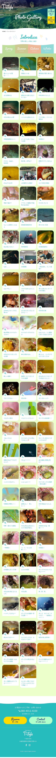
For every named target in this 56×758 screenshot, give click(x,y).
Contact (41, 720)
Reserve (51, 21)
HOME (4, 31)
